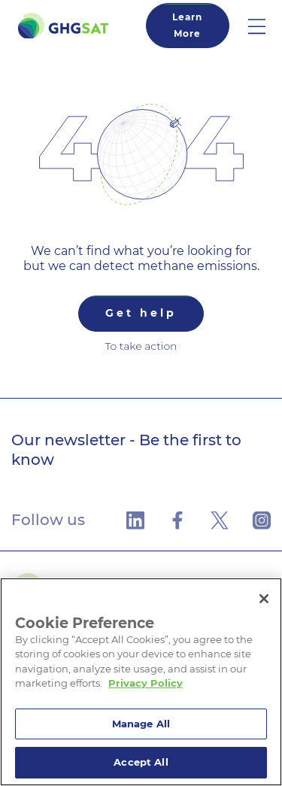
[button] (265, 25)
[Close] (263, 598)
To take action (141, 346)
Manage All (141, 724)
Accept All (141, 762)
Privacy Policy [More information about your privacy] (145, 683)
